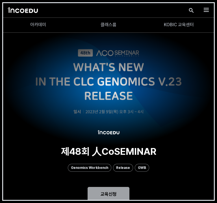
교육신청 (108, 194)
